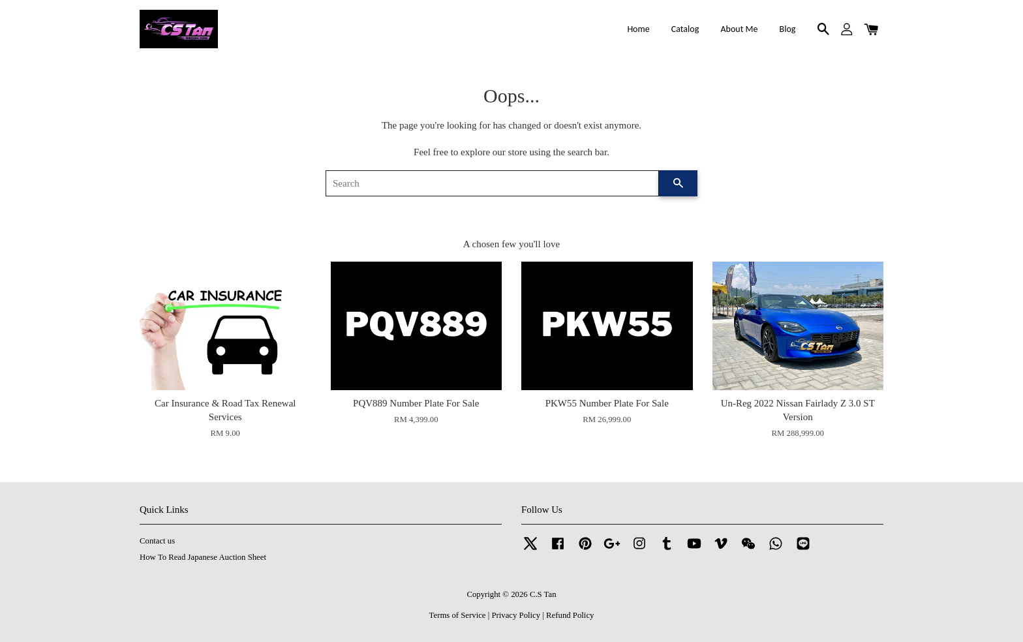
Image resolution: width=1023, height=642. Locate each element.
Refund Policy (570, 615)
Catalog (685, 29)
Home (638, 29)
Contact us (157, 540)
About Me (738, 29)
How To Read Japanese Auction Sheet (203, 557)
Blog (788, 29)
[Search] (492, 183)
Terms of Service (457, 615)
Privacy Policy (515, 615)
